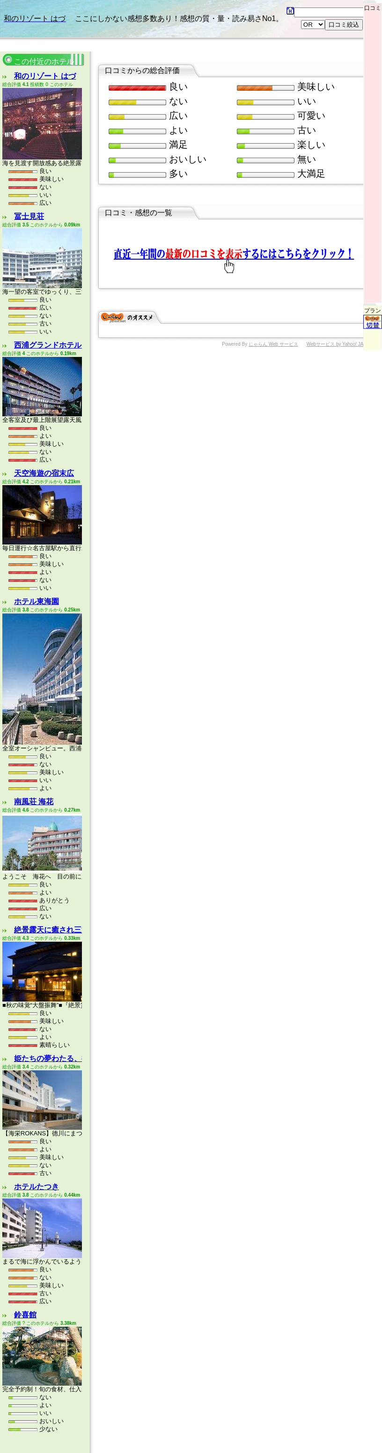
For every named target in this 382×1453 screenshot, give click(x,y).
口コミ (372, 5)
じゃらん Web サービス (273, 297)
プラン (372, 269)
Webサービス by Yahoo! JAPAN (340, 297)
